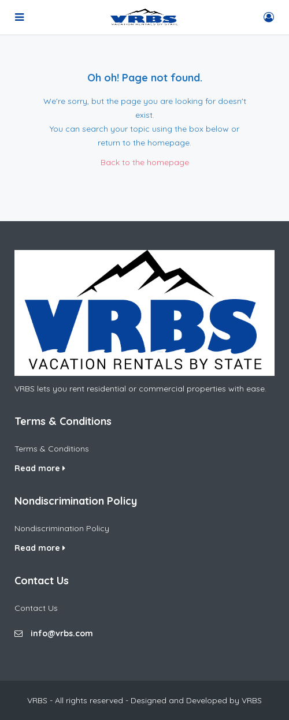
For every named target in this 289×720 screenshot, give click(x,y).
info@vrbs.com (62, 633)
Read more (39, 468)
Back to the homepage (145, 162)
